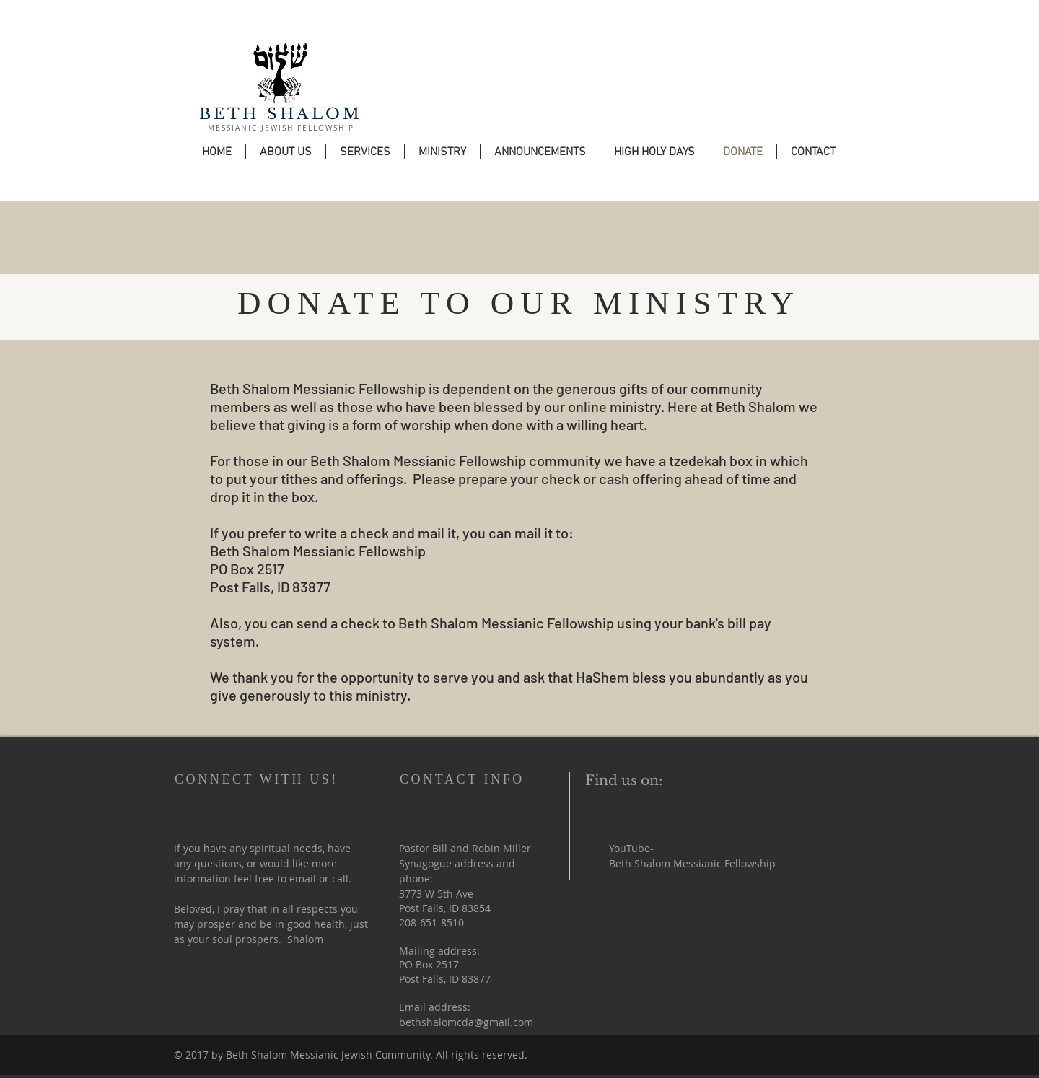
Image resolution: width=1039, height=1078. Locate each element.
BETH (229, 114)
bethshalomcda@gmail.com (466, 1022)
